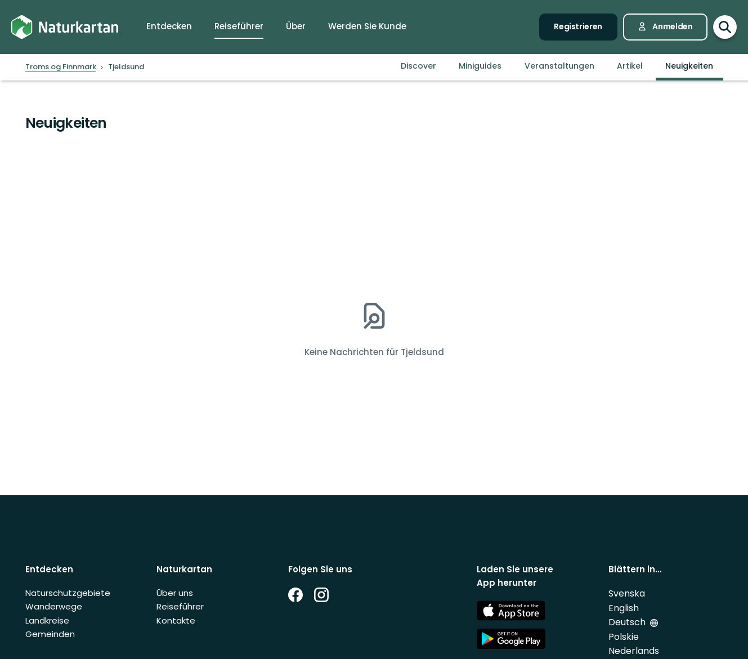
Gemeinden (50, 634)
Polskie (623, 636)
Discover (418, 65)
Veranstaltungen (559, 65)
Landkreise (47, 620)
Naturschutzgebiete (67, 593)
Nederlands (633, 650)
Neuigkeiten (689, 65)
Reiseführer (180, 606)
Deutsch (627, 622)
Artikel (630, 65)
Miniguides (480, 65)
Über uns (174, 593)
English (623, 608)
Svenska (626, 593)
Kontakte (175, 620)
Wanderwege (53, 606)
